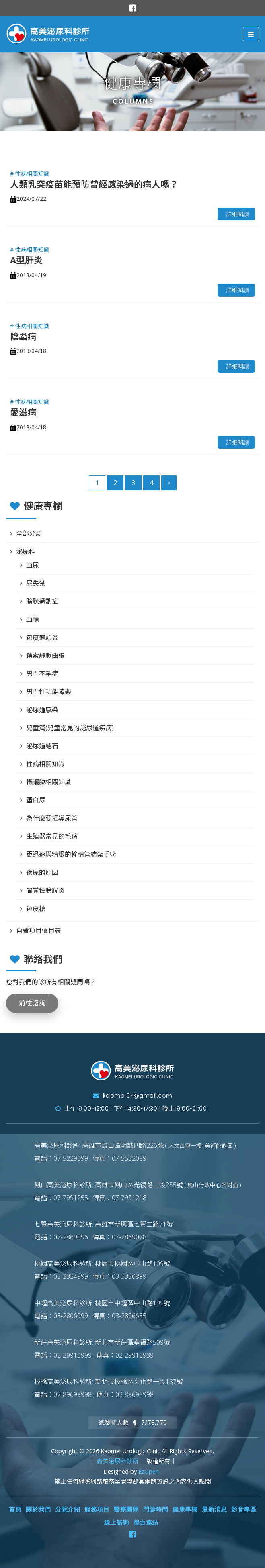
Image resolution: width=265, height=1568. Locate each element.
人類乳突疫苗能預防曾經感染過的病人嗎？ (94, 184)
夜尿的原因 (42, 872)
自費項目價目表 (38, 930)
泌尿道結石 (42, 745)
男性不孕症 (42, 673)
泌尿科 (25, 551)
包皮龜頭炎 (42, 637)
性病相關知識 (45, 764)
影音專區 (243, 1509)
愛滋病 (23, 412)
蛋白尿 (35, 800)
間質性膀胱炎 (45, 890)
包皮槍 (35, 908)
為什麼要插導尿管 (52, 818)
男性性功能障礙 (48, 691)
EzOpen (149, 1471)
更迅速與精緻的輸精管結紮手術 (71, 854)
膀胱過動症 (42, 601)
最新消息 (214, 1509)
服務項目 (96, 1509)
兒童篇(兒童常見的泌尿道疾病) (70, 727)
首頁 (15, 1509)
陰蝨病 (23, 336)
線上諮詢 (116, 1523)
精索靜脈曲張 (45, 655)
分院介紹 (67, 1509)
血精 (32, 619)
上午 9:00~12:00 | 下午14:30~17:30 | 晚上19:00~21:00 (131, 1109)
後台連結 (146, 1523)
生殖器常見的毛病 (52, 836)
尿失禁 (35, 583)
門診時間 (155, 1509)
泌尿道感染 (42, 709)
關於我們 (38, 1509)
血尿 (32, 565)
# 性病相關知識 (29, 174)
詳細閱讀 (237, 214)
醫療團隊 (126, 1509)
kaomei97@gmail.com (133, 1096)
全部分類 (29, 533)
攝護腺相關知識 (48, 782)
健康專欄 (185, 1509)
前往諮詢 (32, 1003)
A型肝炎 (26, 260)
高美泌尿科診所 (118, 1461)
